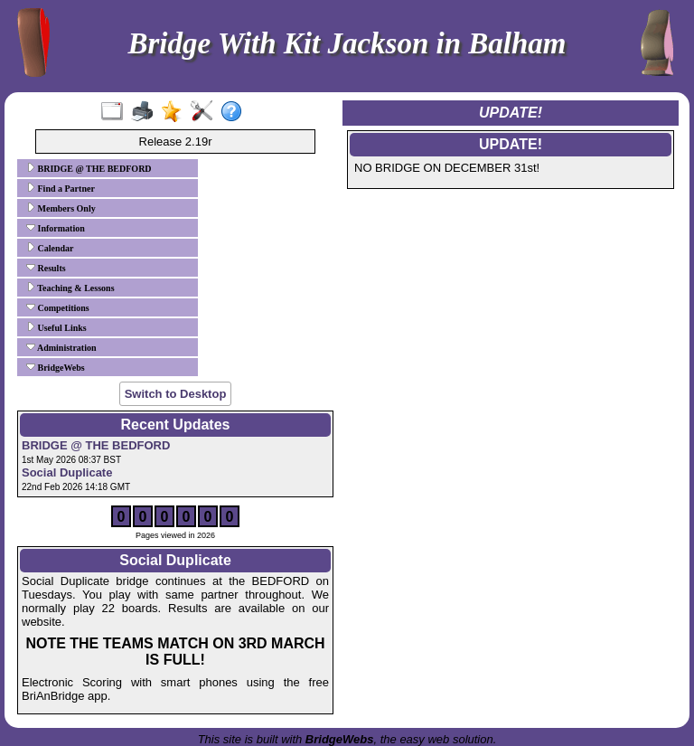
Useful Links (56, 327)
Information (55, 227)
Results (46, 267)
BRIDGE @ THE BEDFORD (89, 168)
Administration (61, 347)
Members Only (61, 208)
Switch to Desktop (176, 394)
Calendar (50, 247)
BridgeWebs (55, 367)
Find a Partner (60, 188)
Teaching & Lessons (70, 287)
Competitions (57, 307)
